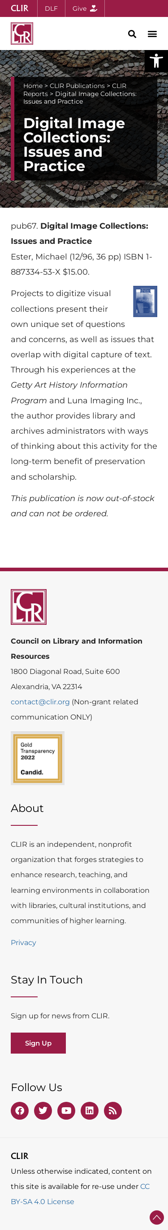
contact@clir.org (41, 702)
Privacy (23, 942)
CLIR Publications (77, 86)
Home (33, 86)
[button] (156, 60)
